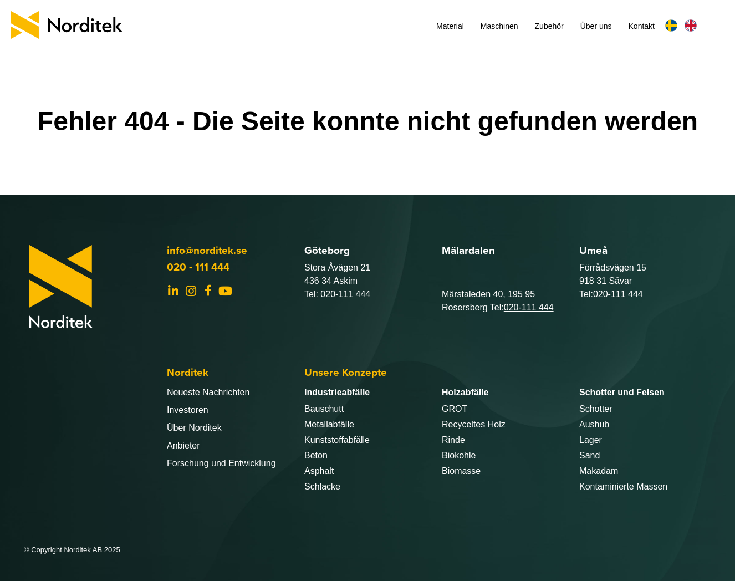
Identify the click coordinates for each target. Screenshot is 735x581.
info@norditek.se (207, 250)
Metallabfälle (329, 424)
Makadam (598, 471)
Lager (590, 440)
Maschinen (499, 26)
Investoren (187, 410)
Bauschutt (324, 409)
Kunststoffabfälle (337, 440)
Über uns (596, 26)
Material (450, 26)
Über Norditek (194, 427)
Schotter (595, 409)
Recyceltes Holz (474, 424)
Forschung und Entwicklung (221, 463)
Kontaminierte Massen (623, 486)
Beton (316, 455)
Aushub (594, 424)
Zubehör (549, 26)
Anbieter (183, 445)
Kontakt (642, 26)
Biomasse (461, 471)
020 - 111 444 (198, 267)
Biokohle (459, 455)
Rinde (453, 440)
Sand (589, 455)
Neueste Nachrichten (208, 392)
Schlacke (322, 486)
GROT (454, 409)
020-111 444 (345, 294)
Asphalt (319, 471)
